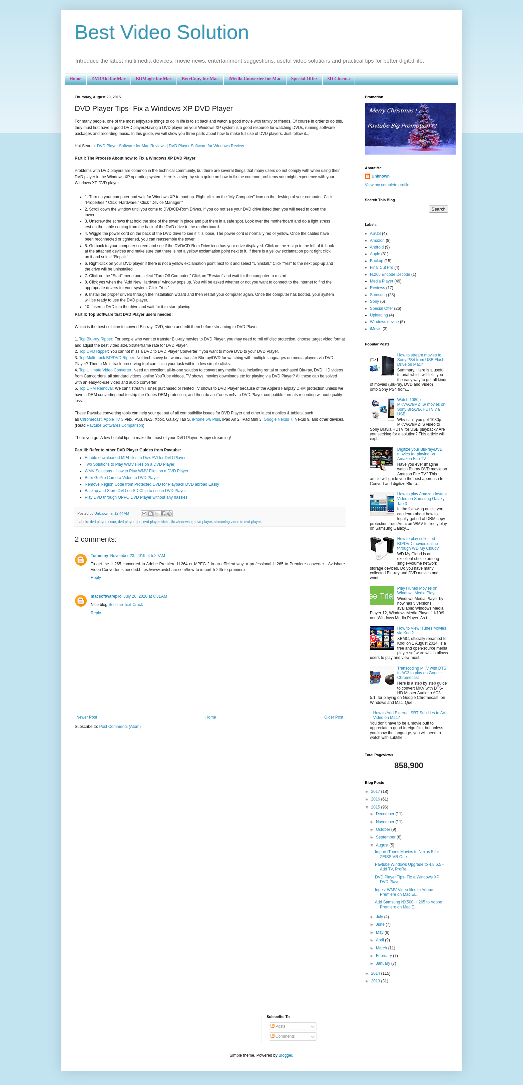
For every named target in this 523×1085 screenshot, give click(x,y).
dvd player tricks (156, 522)
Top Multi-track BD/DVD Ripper (106, 357)
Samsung (378, 294)
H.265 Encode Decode (390, 274)
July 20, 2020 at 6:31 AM (145, 596)
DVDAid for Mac (108, 78)
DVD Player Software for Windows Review (206, 146)
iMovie (376, 328)
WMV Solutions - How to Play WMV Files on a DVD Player (136, 471)
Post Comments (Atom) (120, 726)
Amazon (377, 240)
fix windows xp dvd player (191, 522)
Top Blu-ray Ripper (95, 339)
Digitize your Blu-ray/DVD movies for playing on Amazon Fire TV (420, 454)
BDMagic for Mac (154, 78)
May (380, 932)
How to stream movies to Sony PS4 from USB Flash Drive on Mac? (420, 360)
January (383, 963)
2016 (376, 799)
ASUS (375, 233)
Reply (96, 577)
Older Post (333, 717)
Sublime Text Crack (125, 604)
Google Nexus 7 (278, 419)
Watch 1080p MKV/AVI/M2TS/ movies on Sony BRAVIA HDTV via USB (421, 406)
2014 (376, 973)
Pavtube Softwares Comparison (115, 425)
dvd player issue (103, 522)
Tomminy (99, 555)
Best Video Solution (162, 32)
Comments (283, 1036)
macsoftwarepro (106, 596)
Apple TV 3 (113, 419)
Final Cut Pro (381, 267)
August (383, 845)
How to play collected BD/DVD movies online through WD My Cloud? (418, 543)
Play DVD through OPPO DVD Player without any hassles (136, 497)
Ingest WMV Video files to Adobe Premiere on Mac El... (404, 892)
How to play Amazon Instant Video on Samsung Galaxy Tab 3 (422, 499)
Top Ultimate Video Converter (105, 370)
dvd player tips (129, 522)
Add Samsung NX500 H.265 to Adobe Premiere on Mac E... (408, 904)
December (386, 814)
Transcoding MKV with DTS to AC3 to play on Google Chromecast (421, 673)
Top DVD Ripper (93, 351)
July (380, 916)
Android (377, 247)
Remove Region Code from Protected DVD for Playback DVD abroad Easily (152, 484)
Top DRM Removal (96, 388)
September (386, 837)
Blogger (285, 1055)
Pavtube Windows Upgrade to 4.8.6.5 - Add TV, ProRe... (409, 866)
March (382, 948)
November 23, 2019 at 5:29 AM (137, 555)
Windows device (384, 321)
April (380, 940)
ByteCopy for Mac (200, 78)
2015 (376, 807)
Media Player (381, 281)
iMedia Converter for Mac (254, 78)
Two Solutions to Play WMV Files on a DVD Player (129, 464)
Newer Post (86, 717)
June (381, 924)
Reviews (377, 287)
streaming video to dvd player (237, 522)
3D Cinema (339, 78)
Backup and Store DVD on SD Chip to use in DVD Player (135, 490)
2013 (376, 981)
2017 (376, 791)
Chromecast (91, 419)
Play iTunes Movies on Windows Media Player (417, 590)
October (383, 829)
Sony (374, 301)
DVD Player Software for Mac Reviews (131, 146)
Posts (278, 1026)
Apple (375, 254)
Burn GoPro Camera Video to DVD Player (122, 477)
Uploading (379, 315)
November (386, 821)
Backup (376, 261)
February (384, 955)
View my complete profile (387, 185)
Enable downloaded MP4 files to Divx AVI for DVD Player (135, 457)
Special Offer (304, 78)
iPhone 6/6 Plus (206, 419)
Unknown (381, 176)
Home (75, 78)
